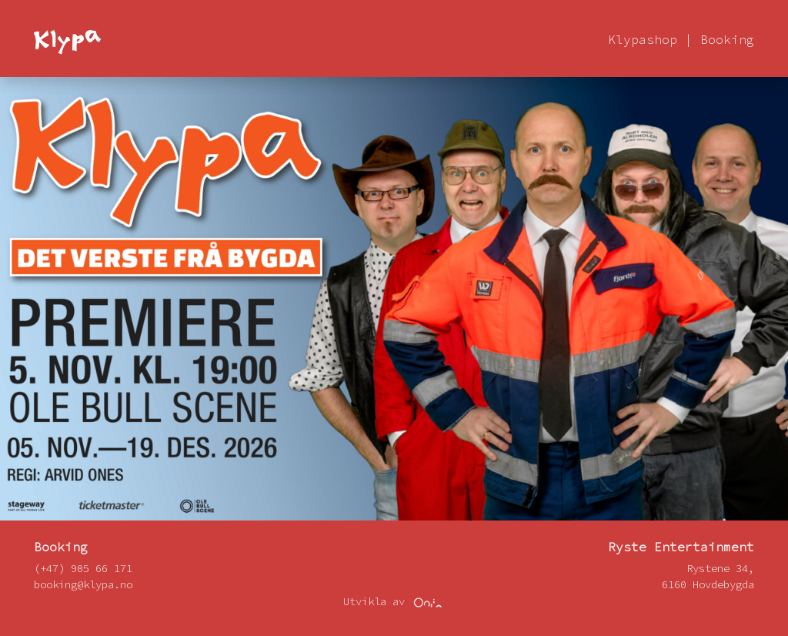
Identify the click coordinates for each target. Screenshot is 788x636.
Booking (727, 39)
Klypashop (642, 39)
